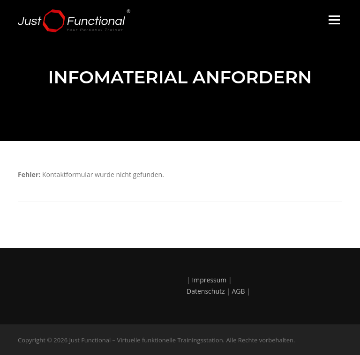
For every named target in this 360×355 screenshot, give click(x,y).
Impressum (209, 279)
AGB (238, 291)
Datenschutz (206, 291)
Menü (334, 19)
